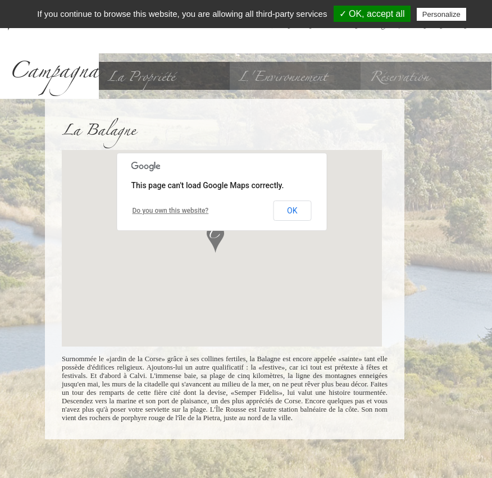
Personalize (441, 14)
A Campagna (53, 49)
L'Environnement (282, 77)
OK (292, 210)
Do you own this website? (171, 211)
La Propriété (141, 77)
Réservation (399, 77)
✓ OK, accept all (372, 14)
